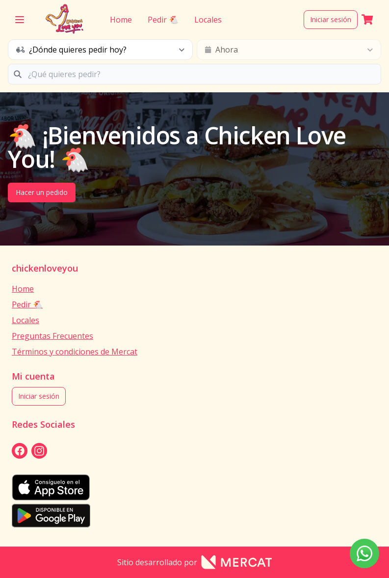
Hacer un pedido (42, 192)
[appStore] (194, 487)
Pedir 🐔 (163, 19)
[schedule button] (100, 49)
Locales (208, 19)
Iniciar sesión (330, 19)
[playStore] (194, 515)
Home (121, 19)
